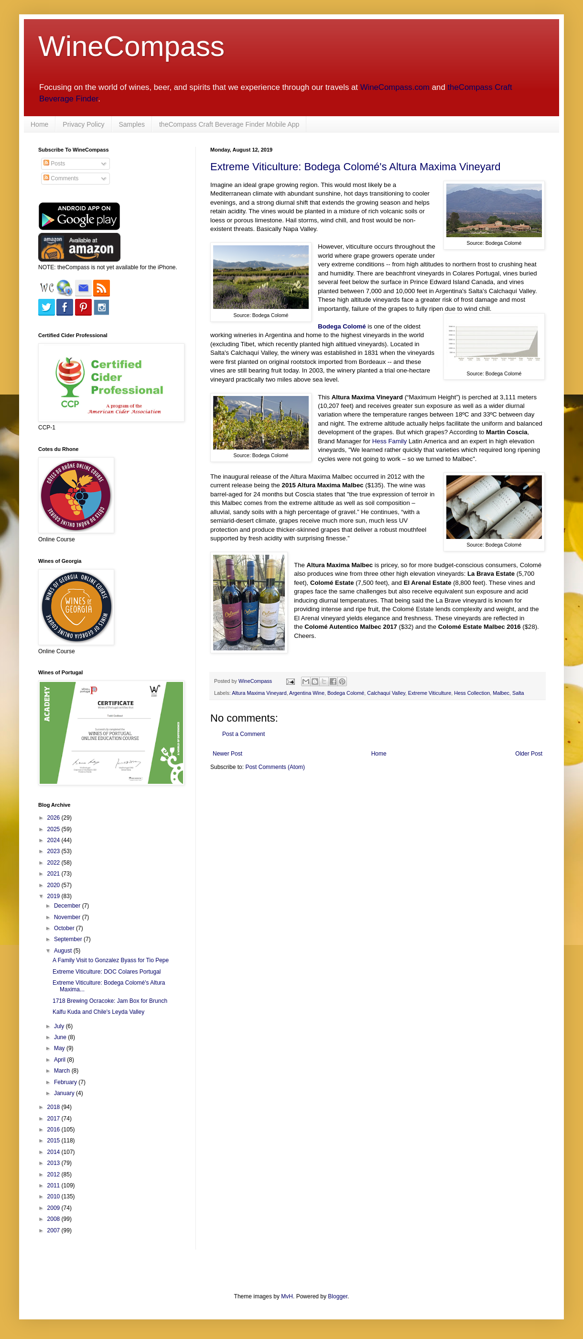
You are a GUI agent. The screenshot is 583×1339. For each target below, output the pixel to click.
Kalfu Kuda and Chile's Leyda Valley (98, 1012)
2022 (54, 862)
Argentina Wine (306, 693)
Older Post (528, 753)
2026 (54, 817)
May (60, 1048)
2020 (54, 885)
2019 (54, 896)
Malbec (501, 693)
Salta (518, 693)
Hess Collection (472, 693)
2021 (54, 873)
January (65, 1093)
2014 (54, 1152)
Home (39, 124)
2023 (54, 851)
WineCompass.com (395, 87)
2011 (54, 1185)
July (60, 1026)
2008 (54, 1219)
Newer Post (227, 753)
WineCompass (131, 46)
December (68, 905)
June (61, 1037)
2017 (54, 1118)
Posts (54, 163)
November (68, 917)
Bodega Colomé (345, 693)
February (66, 1082)
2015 (54, 1140)
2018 (54, 1107)
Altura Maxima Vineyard (259, 693)
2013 (54, 1163)
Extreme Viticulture (429, 693)
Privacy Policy (83, 124)
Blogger (337, 1296)
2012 (54, 1174)
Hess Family (389, 441)
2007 (54, 1230)
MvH (287, 1296)
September (69, 939)
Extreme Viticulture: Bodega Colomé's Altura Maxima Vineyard (355, 167)
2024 (54, 840)
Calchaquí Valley (386, 693)
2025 (54, 829)
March (63, 1070)
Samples (132, 124)
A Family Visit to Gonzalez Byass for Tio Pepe (111, 960)
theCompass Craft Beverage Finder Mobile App (229, 124)
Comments (60, 178)
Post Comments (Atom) (275, 767)
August (64, 950)
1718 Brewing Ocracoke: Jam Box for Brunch (110, 1001)
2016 (54, 1129)
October (65, 928)
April (60, 1059)
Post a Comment (243, 734)
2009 (54, 1208)
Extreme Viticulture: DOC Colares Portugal (107, 971)
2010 (54, 1196)
